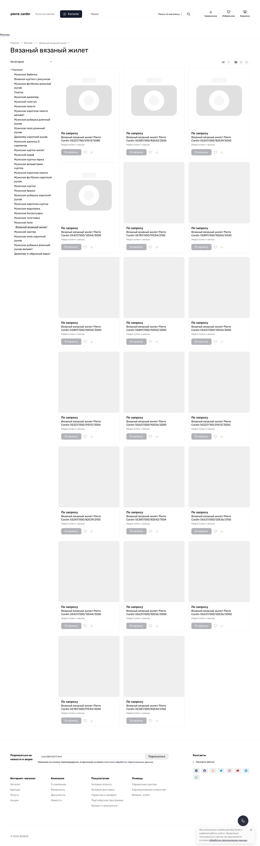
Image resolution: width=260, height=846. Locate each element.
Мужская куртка (25, 186)
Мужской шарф (24, 154)
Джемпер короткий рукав (30, 136)
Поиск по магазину (169, 14)
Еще (243, 26)
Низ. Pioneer (135, 26)
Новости (56, 800)
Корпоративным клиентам (149, 789)
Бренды (15, 789)
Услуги (14, 795)
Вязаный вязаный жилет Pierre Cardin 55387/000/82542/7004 (146, 518)
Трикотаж (98, 26)
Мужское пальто (24, 106)
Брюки (116, 26)
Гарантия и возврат (104, 795)
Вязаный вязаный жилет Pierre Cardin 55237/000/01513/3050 (81, 423)
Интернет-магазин (22, 778)
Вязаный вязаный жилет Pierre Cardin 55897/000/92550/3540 (211, 233)
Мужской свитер (25, 231)
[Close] (251, 830)
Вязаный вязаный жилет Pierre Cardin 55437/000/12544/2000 (211, 328)
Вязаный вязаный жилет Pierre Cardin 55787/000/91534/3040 (81, 707)
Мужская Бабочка (25, 74)
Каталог (15, 784)
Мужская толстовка (27, 217)
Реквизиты (58, 789)
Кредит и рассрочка (104, 805)
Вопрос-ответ (141, 795)
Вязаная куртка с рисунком (32, 79)
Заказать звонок (201, 4)
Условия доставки (103, 789)
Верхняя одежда (37, 26)
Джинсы (60, 26)
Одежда (15, 26)
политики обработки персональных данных (128, 762)
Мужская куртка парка (29, 159)
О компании (153, 4)
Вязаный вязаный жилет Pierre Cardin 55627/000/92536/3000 (146, 612)
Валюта (16, 4)
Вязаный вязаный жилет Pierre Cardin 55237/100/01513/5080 (81, 139)
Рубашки (78, 26)
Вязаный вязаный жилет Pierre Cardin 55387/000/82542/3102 (146, 707)
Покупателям (100, 778)
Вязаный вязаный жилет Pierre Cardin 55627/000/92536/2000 (146, 423)
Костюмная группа (186, 26)
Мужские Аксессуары (28, 213)
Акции (14, 800)
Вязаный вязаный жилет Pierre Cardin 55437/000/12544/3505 (81, 612)
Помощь (137, 778)
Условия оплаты (101, 784)
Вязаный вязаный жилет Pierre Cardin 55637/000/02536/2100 (211, 518)
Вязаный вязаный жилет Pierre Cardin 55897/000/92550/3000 (81, 328)
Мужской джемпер (26, 97)
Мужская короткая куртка (31, 204)
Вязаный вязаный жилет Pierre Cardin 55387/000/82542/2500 (146, 139)
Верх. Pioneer (159, 26)
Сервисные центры (144, 784)
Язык (53, 4)
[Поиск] (141, 14)
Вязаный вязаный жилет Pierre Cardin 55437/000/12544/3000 (81, 233)
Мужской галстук (25, 101)
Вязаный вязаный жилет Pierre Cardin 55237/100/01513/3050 (211, 423)
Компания (57, 778)
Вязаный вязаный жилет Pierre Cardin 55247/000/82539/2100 (81, 518)
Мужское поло (23, 222)
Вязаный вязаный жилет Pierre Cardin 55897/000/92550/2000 (146, 328)
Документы (58, 795)
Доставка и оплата (131, 4)
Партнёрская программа (107, 800)
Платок (18, 92)
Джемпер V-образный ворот (32, 253)
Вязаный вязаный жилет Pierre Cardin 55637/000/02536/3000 (211, 612)
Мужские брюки (24, 190)
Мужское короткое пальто (31, 172)
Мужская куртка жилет (29, 150)
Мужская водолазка (27, 208)
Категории (17, 61)
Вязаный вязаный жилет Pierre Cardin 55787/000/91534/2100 (146, 233)
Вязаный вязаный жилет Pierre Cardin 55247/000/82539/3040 (211, 139)
